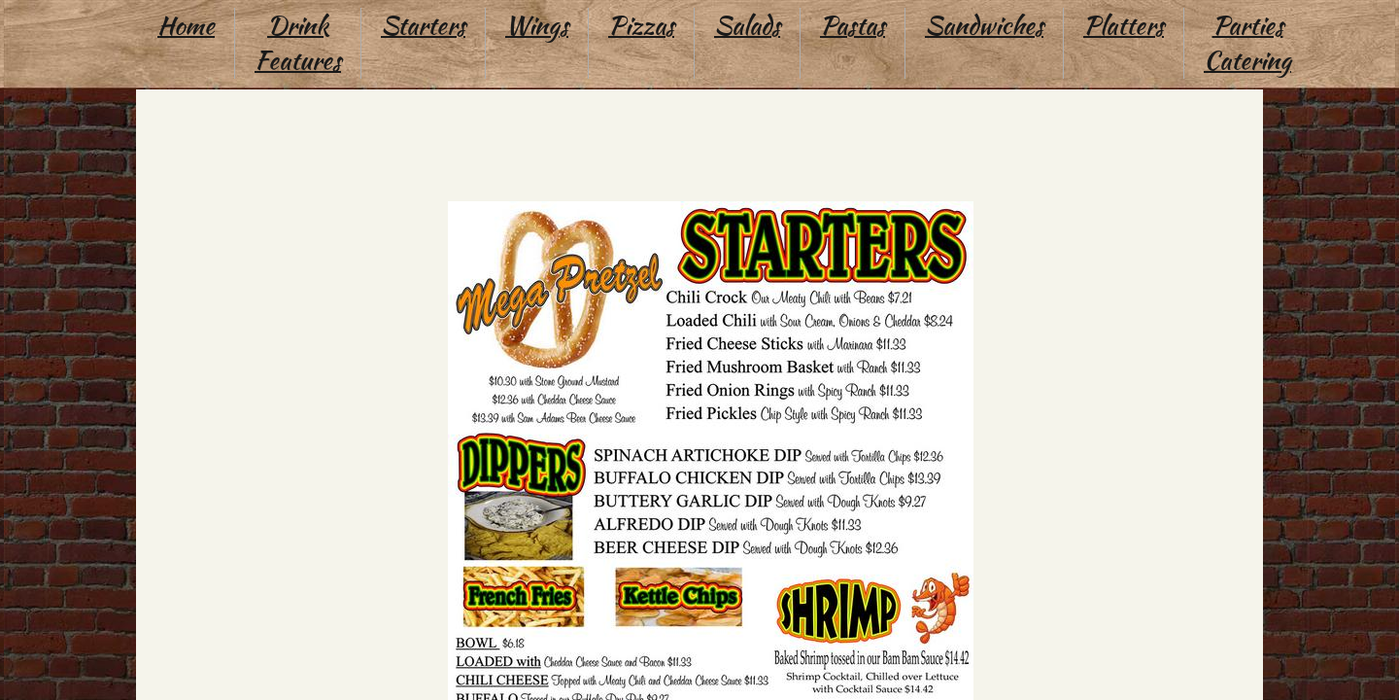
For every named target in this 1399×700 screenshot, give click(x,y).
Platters (1123, 25)
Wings (536, 25)
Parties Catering (1247, 43)
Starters (423, 25)
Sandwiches (984, 25)
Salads (747, 25)
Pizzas (641, 25)
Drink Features (298, 43)
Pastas (852, 25)
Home (186, 25)
